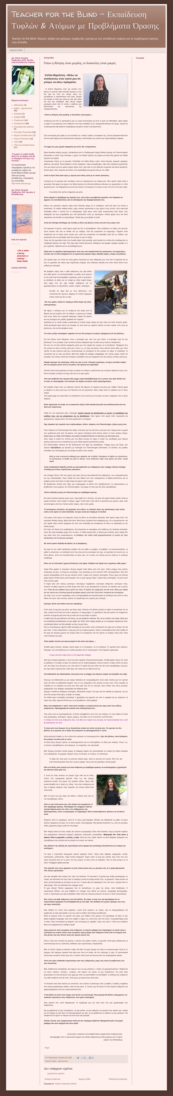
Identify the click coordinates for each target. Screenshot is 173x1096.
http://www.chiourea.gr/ (21, 183)
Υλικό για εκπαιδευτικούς (24, 145)
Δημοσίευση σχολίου (56, 1073)
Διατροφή (18, 114)
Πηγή (46, 1048)
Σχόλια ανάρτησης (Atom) (66, 1084)
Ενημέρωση (19, 120)
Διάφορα (17, 117)
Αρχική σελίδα (16, 50)
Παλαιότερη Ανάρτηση (118, 1079)
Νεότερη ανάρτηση (52, 1079)
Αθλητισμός (19, 105)
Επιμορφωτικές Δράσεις (24, 127)
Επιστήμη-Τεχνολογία (23, 132)
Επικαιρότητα (19, 123)
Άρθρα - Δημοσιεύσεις (59, 1061)
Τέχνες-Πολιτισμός (21, 139)
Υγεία (16, 142)
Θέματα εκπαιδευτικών (23, 135)
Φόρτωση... (16, 198)
